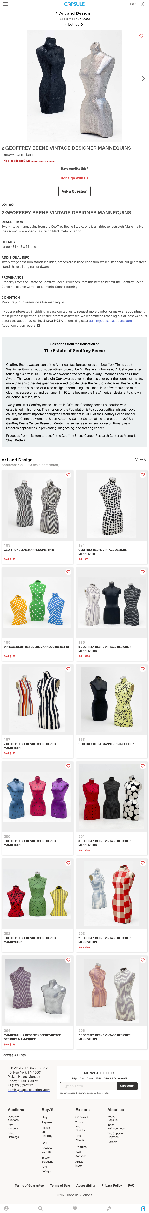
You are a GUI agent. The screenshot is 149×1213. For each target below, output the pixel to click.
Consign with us (74, 178)
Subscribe (127, 1086)
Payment (47, 1122)
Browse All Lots (14, 1055)
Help (133, 4)
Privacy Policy (103, 1093)
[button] (5, 4)
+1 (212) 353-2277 (20, 1085)
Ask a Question (74, 191)
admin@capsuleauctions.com (110, 321)
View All (141, 459)
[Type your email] (88, 1086)
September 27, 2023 (74, 19)
